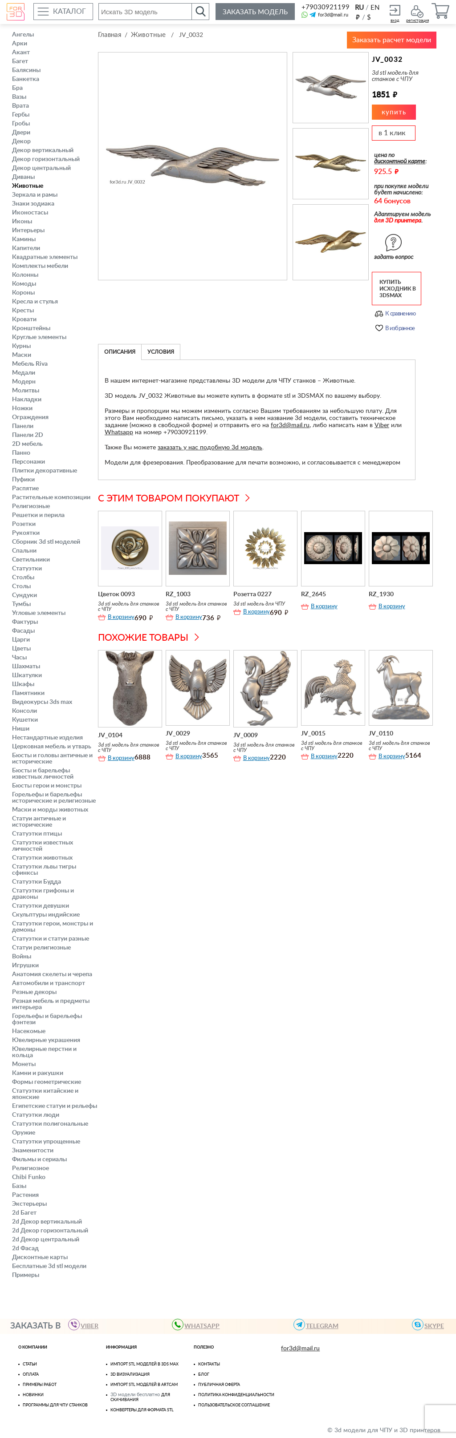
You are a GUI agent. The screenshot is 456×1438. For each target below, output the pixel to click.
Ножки (22, 408)
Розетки (24, 524)
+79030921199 (324, 7)
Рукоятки (26, 533)
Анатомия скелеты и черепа (52, 974)
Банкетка (25, 79)
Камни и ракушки (37, 1073)
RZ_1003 (178, 594)
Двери (21, 132)
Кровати (24, 319)
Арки (19, 43)
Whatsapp (119, 432)
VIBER (85, 1324)
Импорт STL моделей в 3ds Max (144, 1364)
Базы (19, 1186)
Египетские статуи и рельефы (54, 1106)
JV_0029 (178, 734)
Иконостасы (30, 213)
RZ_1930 (381, 594)
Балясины (26, 70)
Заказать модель (255, 12)
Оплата (31, 1375)
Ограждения (30, 417)
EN (374, 7)
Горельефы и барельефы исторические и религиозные (54, 798)
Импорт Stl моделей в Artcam (144, 1385)
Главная (109, 35)
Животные (27, 186)
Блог (203, 1375)
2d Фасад (25, 1248)
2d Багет (24, 1213)
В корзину (121, 617)
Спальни (24, 551)
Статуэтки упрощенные (46, 1142)
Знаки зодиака (33, 204)
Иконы (22, 221)
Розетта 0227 (252, 594)
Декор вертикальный (42, 150)
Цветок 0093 (116, 594)
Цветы (21, 649)
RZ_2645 (313, 594)
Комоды (24, 284)
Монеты (24, 1064)
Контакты (209, 1364)
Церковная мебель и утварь (51, 746)
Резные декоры (34, 992)
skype (430, 1324)
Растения (25, 1195)
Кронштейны (31, 328)
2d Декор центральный (45, 1239)
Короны (23, 293)
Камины (24, 239)
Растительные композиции (51, 497)
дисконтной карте (399, 161)
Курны (21, 346)
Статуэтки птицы (37, 834)
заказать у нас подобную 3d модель (210, 447)
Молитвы (25, 391)
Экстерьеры (29, 1204)
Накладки (26, 399)
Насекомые (28, 1031)
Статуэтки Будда (36, 882)
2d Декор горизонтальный (50, 1231)
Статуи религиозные (41, 948)
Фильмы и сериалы (39, 1159)
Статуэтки (27, 569)
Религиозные (31, 506)
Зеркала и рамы (34, 195)
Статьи (30, 1364)
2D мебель (27, 444)
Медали (23, 373)
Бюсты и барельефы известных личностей (42, 773)
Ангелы (23, 35)
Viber (382, 425)
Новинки (33, 1395)
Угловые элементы (38, 613)
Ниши (20, 729)
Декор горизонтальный (46, 159)
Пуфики (23, 480)
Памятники (28, 693)
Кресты (23, 310)
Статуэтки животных (42, 858)
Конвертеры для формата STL (142, 1410)
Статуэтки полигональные (50, 1124)
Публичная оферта (219, 1385)
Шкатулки (27, 675)
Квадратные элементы (44, 257)
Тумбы (21, 604)
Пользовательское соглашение (234, 1405)
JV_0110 (381, 734)
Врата (20, 106)
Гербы (20, 115)
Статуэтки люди (35, 1115)
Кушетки (25, 720)
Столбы (23, 577)
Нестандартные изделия (47, 738)
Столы (21, 586)
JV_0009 (245, 735)
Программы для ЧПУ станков (55, 1405)
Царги (21, 640)
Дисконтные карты (40, 1257)
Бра (17, 88)
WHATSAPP (198, 1324)
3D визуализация (130, 1375)
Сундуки (24, 595)
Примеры (25, 1275)
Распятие (25, 488)
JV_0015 (313, 734)
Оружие (23, 1133)
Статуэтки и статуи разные (50, 939)
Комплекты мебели (40, 266)
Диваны (23, 177)
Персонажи (28, 462)
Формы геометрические (46, 1082)
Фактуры (25, 622)
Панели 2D (27, 435)
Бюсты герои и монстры (46, 786)
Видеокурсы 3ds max (42, 702)
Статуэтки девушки (40, 906)
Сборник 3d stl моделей (46, 542)
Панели (22, 426)
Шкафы (23, 684)
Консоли (24, 711)
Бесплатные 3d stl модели (49, 1266)
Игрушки (25, 965)
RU (359, 7)
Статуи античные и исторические (39, 822)
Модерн (24, 382)
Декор (21, 141)
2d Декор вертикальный (47, 1222)
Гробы (21, 124)
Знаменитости (32, 1150)
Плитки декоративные (44, 471)
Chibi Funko (28, 1177)
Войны (21, 956)
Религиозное (30, 1168)
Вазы (19, 97)
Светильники (31, 560)
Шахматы (26, 666)
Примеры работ (40, 1385)
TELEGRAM (318, 1324)
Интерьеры (28, 230)
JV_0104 (110, 735)
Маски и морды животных (50, 810)
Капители (26, 248)
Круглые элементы (39, 337)
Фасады (23, 631)
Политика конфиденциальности (236, 1395)
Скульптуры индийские (46, 915)
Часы (19, 657)
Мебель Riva (30, 364)
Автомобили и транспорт (48, 983)
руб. (357, 17)
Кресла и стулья (35, 302)
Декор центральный (41, 168)
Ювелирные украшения (46, 1040)
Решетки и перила (38, 515)
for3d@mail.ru (333, 14)
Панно (21, 453)
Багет (20, 61)
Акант (21, 52)
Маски (21, 355)
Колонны (25, 275)
